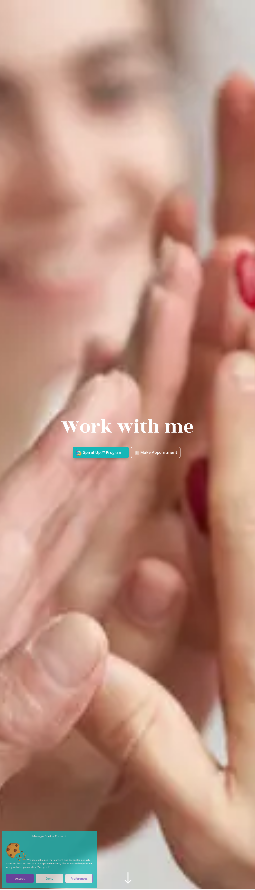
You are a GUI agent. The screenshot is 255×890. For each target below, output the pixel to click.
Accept (20, 878)
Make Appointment (158, 452)
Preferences (79, 878)
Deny (49, 878)
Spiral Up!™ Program (103, 452)
